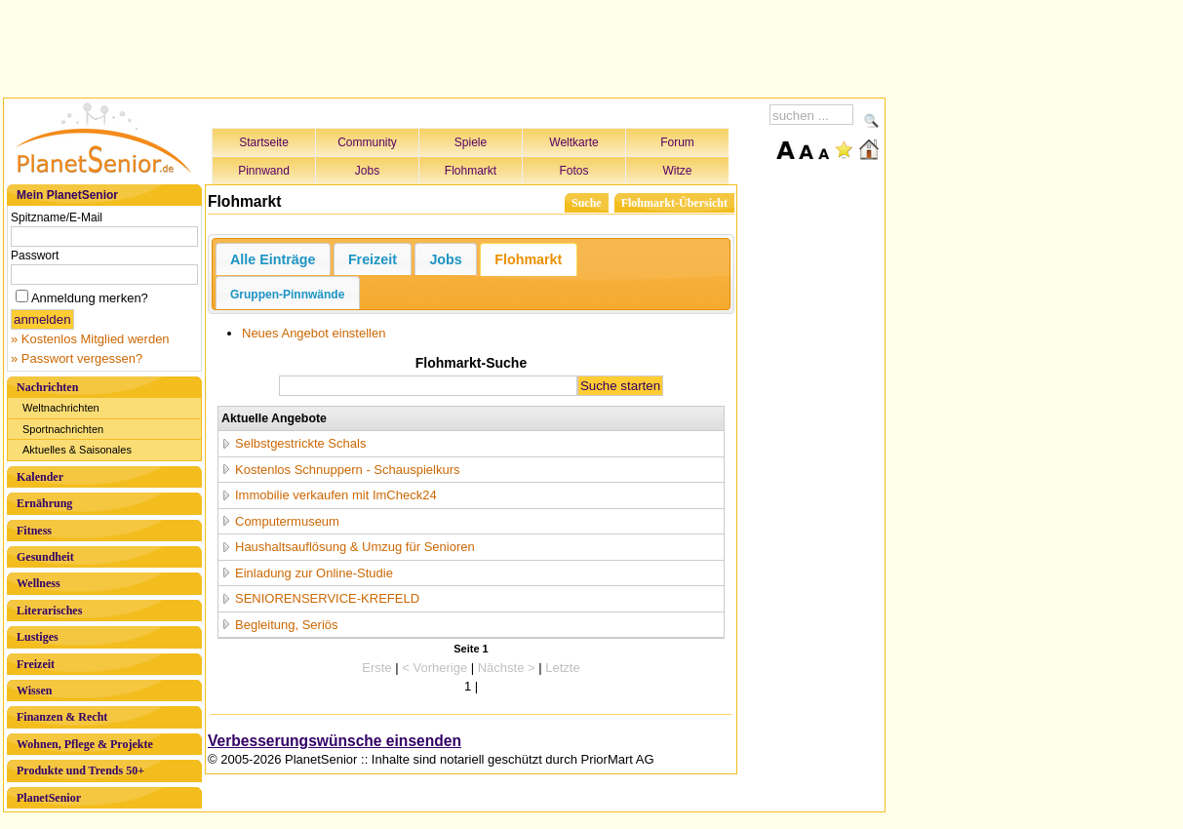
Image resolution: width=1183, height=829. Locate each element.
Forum (677, 142)
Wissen (34, 690)
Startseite (264, 142)
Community (367, 142)
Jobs (367, 171)
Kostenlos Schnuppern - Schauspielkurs (347, 469)
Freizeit (36, 664)
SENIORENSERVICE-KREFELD (327, 598)
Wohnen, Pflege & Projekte (85, 744)
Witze (677, 171)
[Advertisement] (445, 46)
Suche (587, 203)
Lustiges (38, 637)
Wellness (38, 583)
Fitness (34, 530)
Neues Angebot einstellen (313, 333)
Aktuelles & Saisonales (77, 449)
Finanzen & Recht (62, 717)
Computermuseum (287, 521)
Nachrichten (47, 387)
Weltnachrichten (60, 408)
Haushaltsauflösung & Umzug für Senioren (355, 546)
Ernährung (44, 503)
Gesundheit (45, 557)
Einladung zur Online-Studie (314, 573)
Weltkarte (573, 142)
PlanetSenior (49, 798)
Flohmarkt (470, 171)
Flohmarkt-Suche (471, 363)
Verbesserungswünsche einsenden (334, 740)
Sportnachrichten (62, 429)
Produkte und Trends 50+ (80, 770)
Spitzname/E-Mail (56, 217)
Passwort (35, 255)
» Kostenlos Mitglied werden (90, 339)
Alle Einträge (272, 259)
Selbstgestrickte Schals (300, 443)
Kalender (40, 477)
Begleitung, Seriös (286, 624)
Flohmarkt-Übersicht (674, 203)
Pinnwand (264, 171)
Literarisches (49, 610)
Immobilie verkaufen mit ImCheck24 (336, 495)
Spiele (470, 142)
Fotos (573, 171)
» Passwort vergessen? (76, 358)
